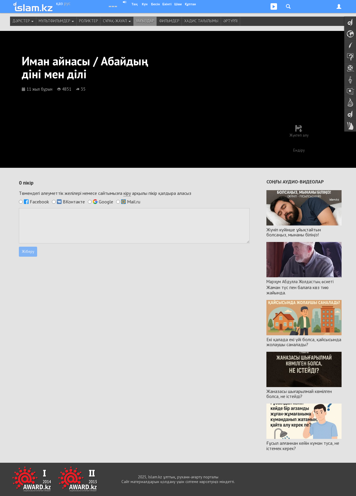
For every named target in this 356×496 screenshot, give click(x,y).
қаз (59, 3)
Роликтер (88, 21)
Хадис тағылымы (201, 21)
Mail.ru (133, 201)
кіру (127, 193)
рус (67, 3)
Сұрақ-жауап (117, 21)
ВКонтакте (74, 201)
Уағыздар (145, 21)
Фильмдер (169, 21)
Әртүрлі (230, 21)
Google (106, 201)
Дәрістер (23, 21)
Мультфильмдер (56, 21)
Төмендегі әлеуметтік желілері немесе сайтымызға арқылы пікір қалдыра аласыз (105, 193)
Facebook (39, 201)
